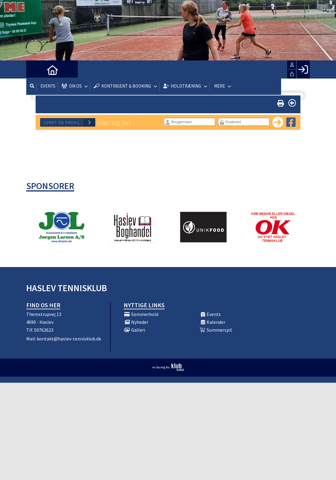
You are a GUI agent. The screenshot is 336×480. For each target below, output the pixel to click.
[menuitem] (35, 69)
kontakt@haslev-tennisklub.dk (69, 339)
